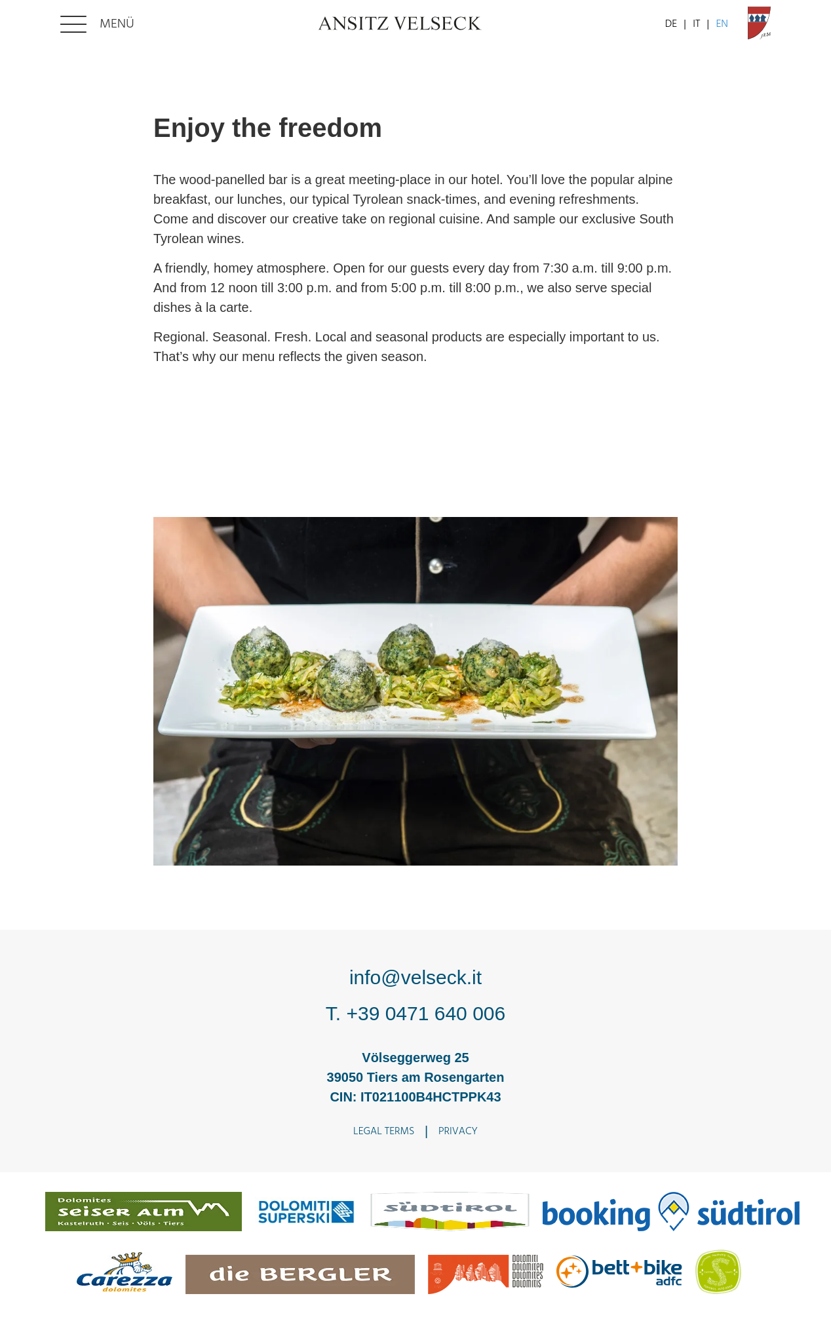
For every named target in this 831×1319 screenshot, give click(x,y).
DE (671, 24)
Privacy (458, 1131)
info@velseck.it (415, 977)
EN (722, 24)
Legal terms (383, 1131)
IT (696, 24)
